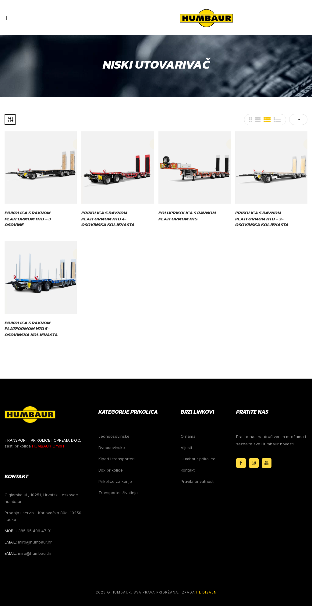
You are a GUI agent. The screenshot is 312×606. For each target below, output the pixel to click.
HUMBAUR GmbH (48, 446)
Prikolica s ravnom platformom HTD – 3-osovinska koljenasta (262, 219)
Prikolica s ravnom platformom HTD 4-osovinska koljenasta (108, 219)
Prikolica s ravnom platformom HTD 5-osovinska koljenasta (31, 329)
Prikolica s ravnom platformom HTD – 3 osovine (28, 219)
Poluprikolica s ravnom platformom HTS (187, 216)
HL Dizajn (206, 592)
